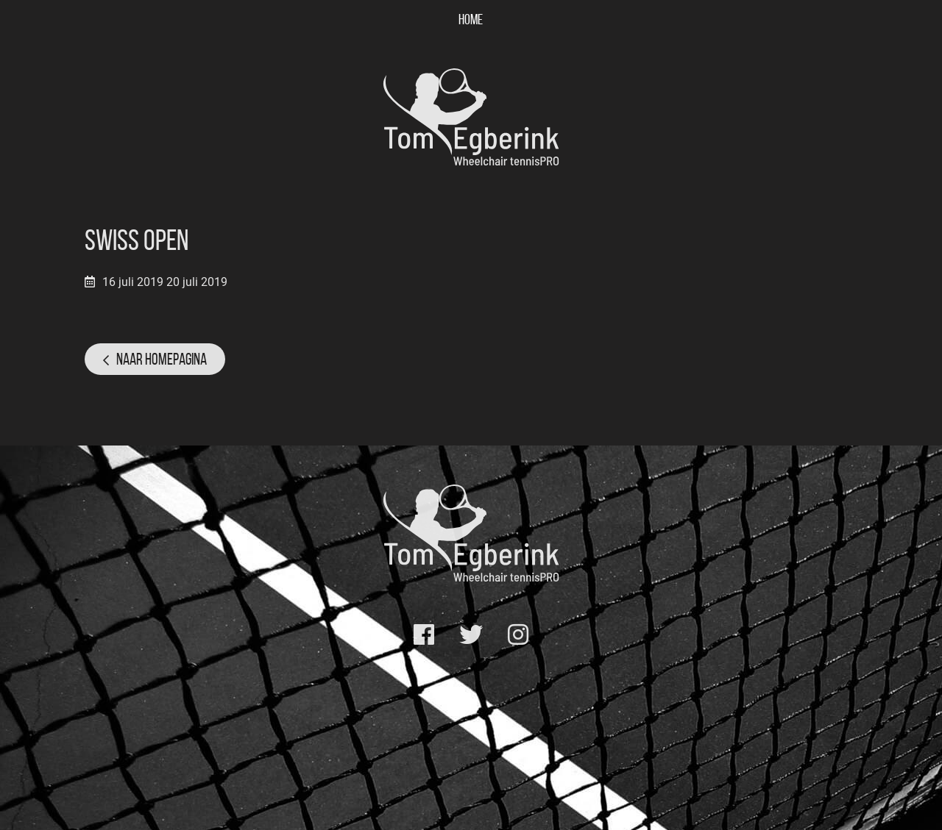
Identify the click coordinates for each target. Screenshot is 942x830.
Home (470, 19)
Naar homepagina (161, 359)
